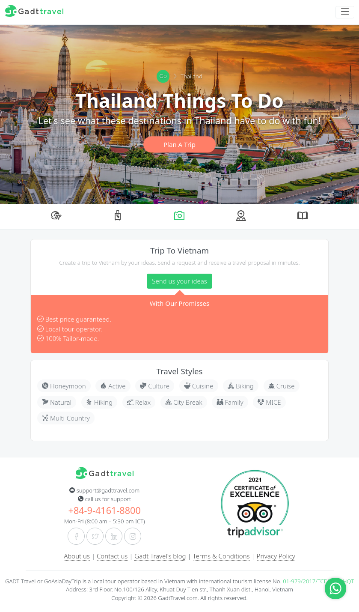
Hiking (99, 402)
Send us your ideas (179, 281)
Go (163, 76)
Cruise (281, 386)
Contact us (112, 556)
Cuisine (198, 386)
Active (112, 386)
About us (77, 556)
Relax (139, 402)
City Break (183, 402)
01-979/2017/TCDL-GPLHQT (318, 581)
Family (230, 402)
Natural (56, 402)
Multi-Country (66, 418)
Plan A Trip (179, 144)
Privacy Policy (276, 556)
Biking (241, 386)
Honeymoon (64, 386)
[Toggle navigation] (344, 12)
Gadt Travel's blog (160, 556)
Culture (154, 386)
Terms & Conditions (221, 556)
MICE (269, 402)
